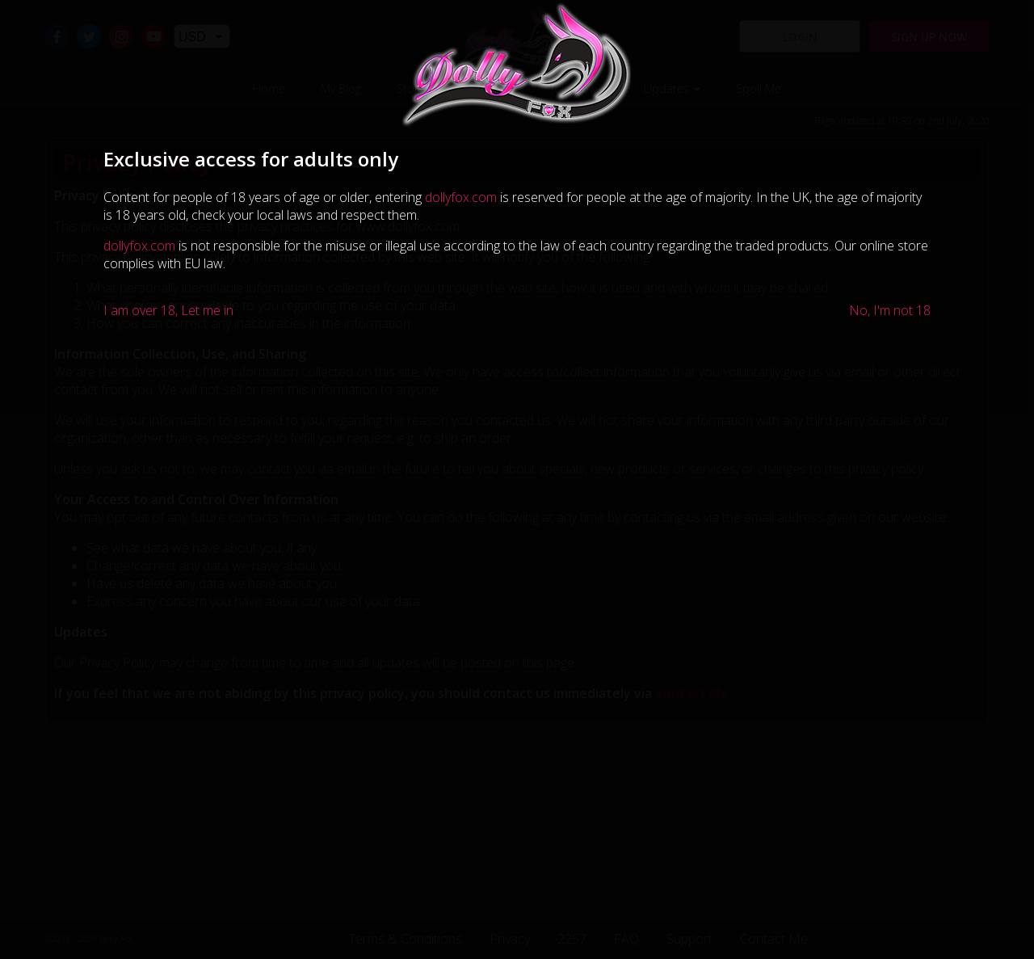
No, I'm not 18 (890, 310)
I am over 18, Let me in (168, 310)
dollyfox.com (461, 197)
